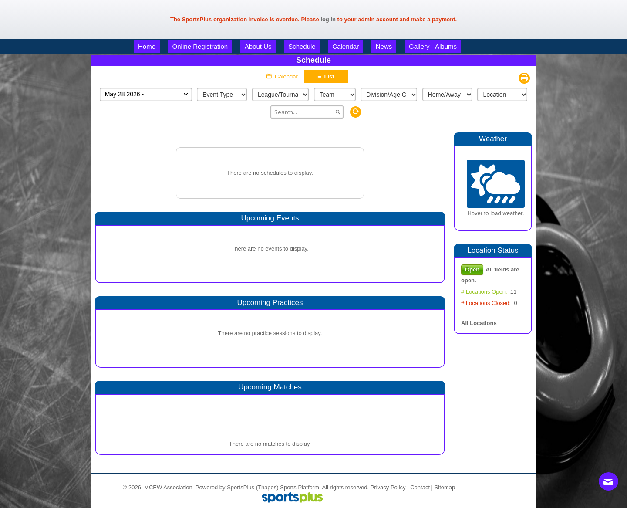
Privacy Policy (388, 487)
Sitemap (445, 487)
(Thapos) (267, 487)
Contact (420, 487)
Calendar (282, 76)
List (325, 76)
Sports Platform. (300, 487)
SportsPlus (240, 487)
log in (328, 19)
